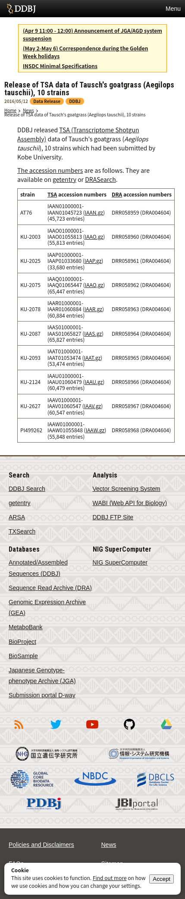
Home (10, 110)
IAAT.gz (92, 357)
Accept (161, 879)
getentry (64, 179)
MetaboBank (26, 627)
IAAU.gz (94, 381)
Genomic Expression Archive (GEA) (47, 607)
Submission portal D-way (42, 695)
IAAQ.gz (94, 284)
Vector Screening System (126, 488)
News (28, 110)
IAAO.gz (94, 236)
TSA (52, 194)
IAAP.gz (93, 260)
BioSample (23, 655)
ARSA (17, 517)
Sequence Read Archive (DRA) (50, 587)
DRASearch (100, 179)
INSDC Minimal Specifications (60, 65)
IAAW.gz (95, 430)
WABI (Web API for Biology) (130, 502)
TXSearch (22, 531)
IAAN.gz (94, 212)
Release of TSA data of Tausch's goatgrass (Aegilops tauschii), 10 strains (74, 114)
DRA (117, 194)
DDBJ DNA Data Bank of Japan (21, 8)
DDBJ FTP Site (113, 517)
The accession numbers (50, 170)
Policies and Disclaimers (41, 844)
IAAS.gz (93, 333)
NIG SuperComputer (120, 562)
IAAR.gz (93, 308)
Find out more (110, 877)
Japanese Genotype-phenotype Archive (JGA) (42, 675)
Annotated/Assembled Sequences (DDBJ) (38, 568)
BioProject (22, 641)
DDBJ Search (27, 488)
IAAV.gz (92, 405)
